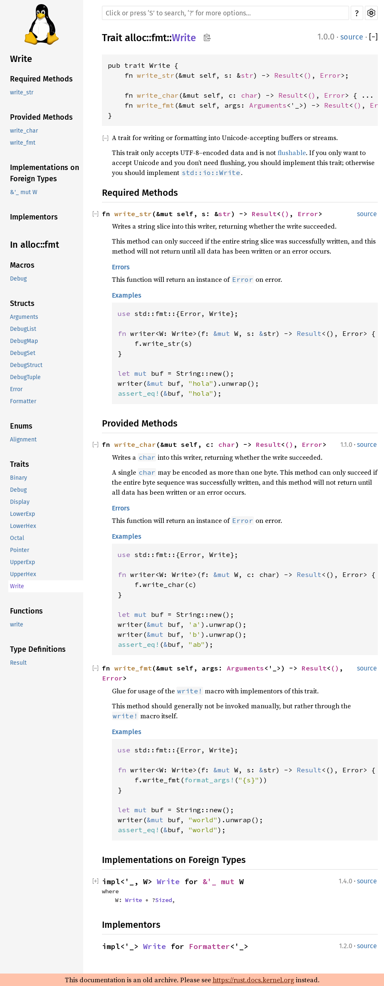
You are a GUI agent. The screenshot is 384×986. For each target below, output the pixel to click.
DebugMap (24, 341)
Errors (121, 267)
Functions (26, 611)
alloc (135, 38)
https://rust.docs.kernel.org (253, 979)
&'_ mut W (23, 192)
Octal (17, 538)
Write (21, 58)
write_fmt (22, 142)
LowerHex (23, 526)
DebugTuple (25, 377)
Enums (21, 426)
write (16, 624)
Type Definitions (38, 649)
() (307, 75)
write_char (24, 130)
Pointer (19, 550)
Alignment (23, 439)
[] (373, 37)
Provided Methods (41, 117)
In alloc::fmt (34, 244)
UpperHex (23, 574)
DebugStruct (26, 365)
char (249, 95)
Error (16, 389)
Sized (163, 900)
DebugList (23, 329)
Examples (126, 295)
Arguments (24, 316)
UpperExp (22, 562)
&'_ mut (221, 881)
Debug (18, 278)
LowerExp (22, 514)
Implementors (34, 217)
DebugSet (22, 353)
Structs (22, 303)
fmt (159, 38)
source (351, 37)
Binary (18, 477)
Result (18, 662)
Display (20, 501)
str (247, 75)
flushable (291, 152)
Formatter (23, 401)
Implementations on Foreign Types (44, 173)
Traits (19, 464)
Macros (22, 265)
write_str (21, 92)
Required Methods (41, 79)
